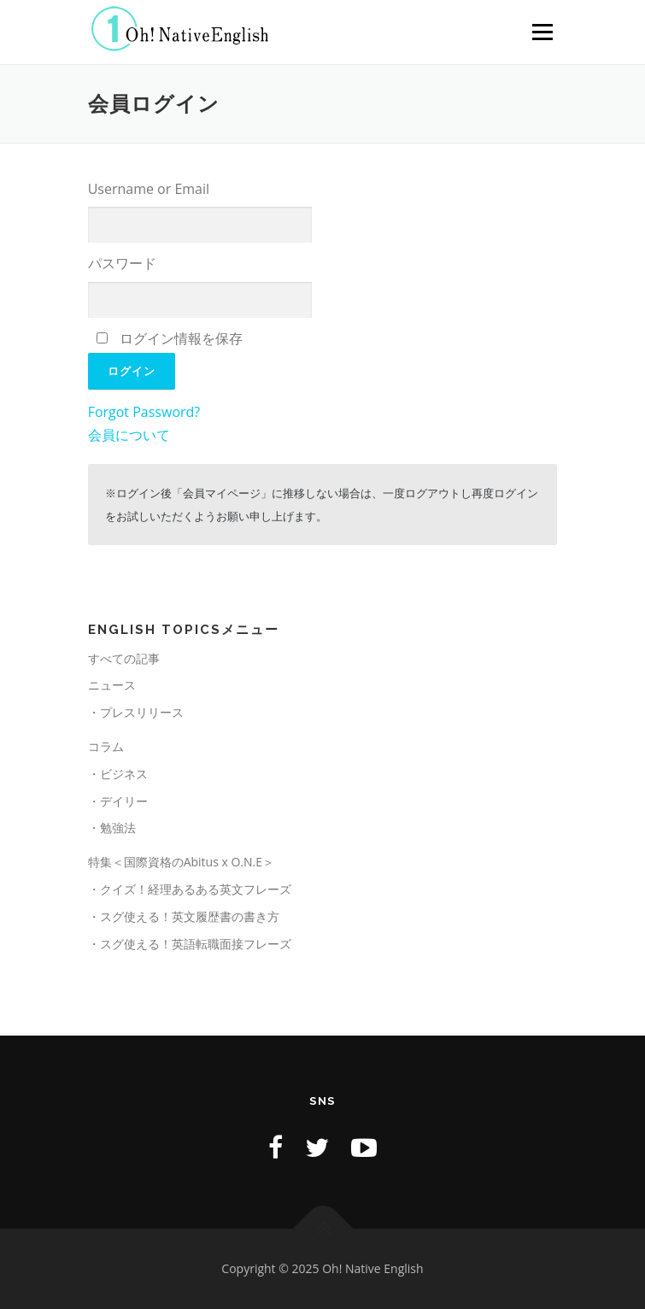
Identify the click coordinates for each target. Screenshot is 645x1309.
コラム (106, 746)
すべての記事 (124, 658)
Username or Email (148, 188)
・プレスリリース (136, 712)
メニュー (542, 32)
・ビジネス (118, 774)
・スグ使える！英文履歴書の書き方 (183, 916)
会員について (129, 435)
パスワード (122, 263)
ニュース (112, 685)
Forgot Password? (144, 411)
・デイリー (118, 801)
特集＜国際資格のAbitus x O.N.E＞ (181, 862)
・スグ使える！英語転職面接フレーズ (189, 944)
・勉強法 (112, 827)
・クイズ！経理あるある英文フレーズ (189, 889)
